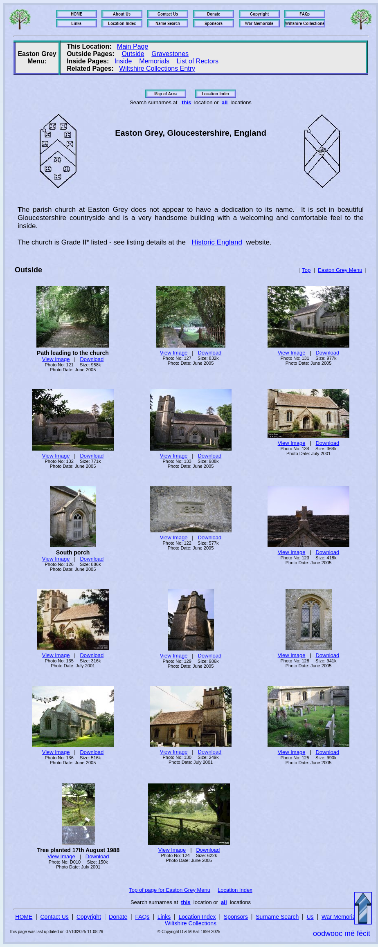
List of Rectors (197, 61)
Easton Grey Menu (340, 270)
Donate (118, 916)
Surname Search (277, 916)
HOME (23, 916)
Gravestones (170, 53)
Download (92, 359)
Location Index (235, 890)
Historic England (216, 242)
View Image (56, 359)
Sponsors (236, 916)
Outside (133, 53)
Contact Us (54, 916)
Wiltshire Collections (190, 923)
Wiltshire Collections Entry (157, 68)
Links (164, 916)
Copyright (88, 916)
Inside (123, 61)
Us (309, 916)
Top (306, 270)
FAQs (142, 916)
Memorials (154, 61)
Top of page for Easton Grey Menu (169, 890)
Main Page (132, 46)
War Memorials (341, 916)
